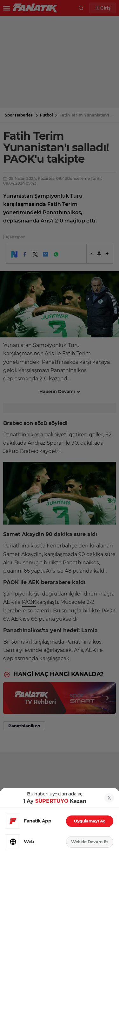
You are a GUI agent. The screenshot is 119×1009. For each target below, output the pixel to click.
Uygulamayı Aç (89, 820)
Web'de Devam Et (89, 841)
